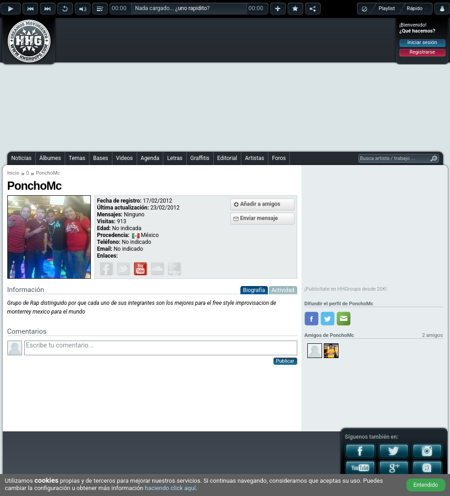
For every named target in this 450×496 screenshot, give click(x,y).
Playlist (387, 8)
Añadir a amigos (260, 204)
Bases (100, 158)
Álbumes (50, 158)
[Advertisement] (206, 83)
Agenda (150, 158)
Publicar (285, 361)
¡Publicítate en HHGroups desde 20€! (346, 289)
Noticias (21, 158)
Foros (279, 158)
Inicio (13, 173)
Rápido (414, 8)
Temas (77, 158)
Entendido (425, 485)
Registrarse (422, 52)
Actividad (283, 290)
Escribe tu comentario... (160, 348)
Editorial (227, 158)
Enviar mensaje (259, 218)
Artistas (254, 158)
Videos (124, 158)
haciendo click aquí (170, 488)
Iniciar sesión (422, 42)
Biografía (254, 290)
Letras (174, 158)
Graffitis (200, 158)
